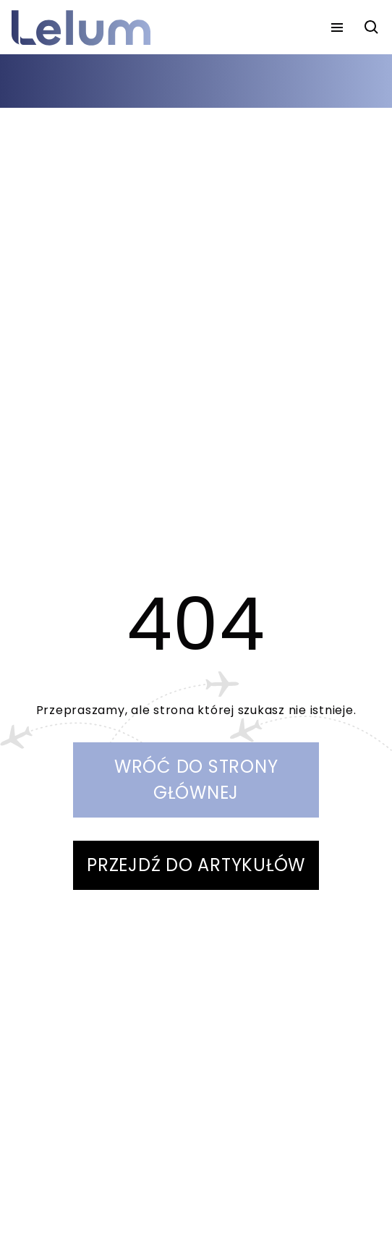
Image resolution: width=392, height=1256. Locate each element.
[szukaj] (371, 27)
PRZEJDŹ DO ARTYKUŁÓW (196, 865)
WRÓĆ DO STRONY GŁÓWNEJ (196, 780)
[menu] (337, 27)
